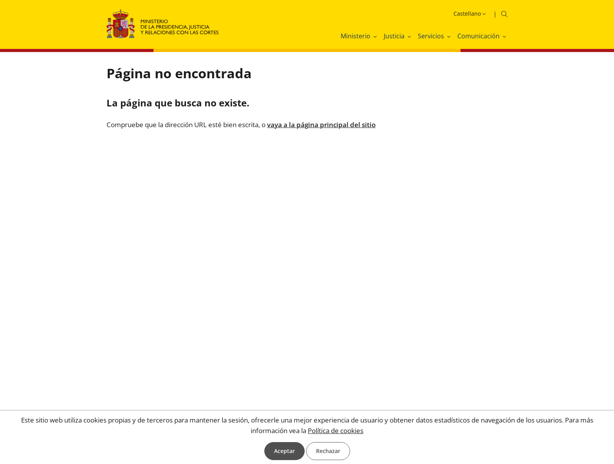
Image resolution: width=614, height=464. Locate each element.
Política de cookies (335, 430)
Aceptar (284, 451)
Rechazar (328, 451)
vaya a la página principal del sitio (321, 124)
